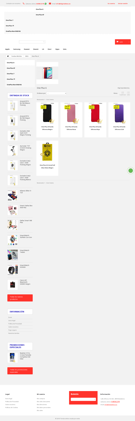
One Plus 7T (10, 26)
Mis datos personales (44, 407)
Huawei (27, 49)
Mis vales (40, 410)
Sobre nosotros (13, 327)
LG (43, 49)
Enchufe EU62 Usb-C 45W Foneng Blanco (25, 178)
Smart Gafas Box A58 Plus (26, 206)
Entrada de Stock (19, 95)
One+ (50, 49)
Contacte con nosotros (13, 3)
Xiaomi (35, 49)
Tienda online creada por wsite (70, 419)
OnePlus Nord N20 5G (13, 31)
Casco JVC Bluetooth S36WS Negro (25, 282)
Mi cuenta (41, 394)
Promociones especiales (17, 346)
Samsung (16, 49)
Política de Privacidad (15, 324)
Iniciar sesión (123, 3)
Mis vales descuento (43, 401)
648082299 (115, 402)
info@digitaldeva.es (111, 405)
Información (17, 311)
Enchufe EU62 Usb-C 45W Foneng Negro (25, 163)
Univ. (65, 49)
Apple (7, 49)
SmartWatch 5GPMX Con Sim (26, 236)
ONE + (27, 56)
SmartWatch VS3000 (24, 266)
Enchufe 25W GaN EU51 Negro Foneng (25, 133)
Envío (10, 317)
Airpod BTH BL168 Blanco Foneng (25, 103)
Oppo (57, 49)
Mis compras (41, 398)
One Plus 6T (40, 15)
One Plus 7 (9, 20)
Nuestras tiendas (13, 333)
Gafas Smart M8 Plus (26, 221)
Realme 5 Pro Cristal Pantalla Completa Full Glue (25, 356)
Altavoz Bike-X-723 (26, 192)
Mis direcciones (42, 404)
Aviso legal (11, 320)
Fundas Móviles (16, 56)
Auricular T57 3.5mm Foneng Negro (25, 148)
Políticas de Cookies (11, 407)
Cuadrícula (122, 93)
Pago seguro (12, 330)
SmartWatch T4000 (24, 251)
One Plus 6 (39, 9)
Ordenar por (41, 93)
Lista (128, 93)
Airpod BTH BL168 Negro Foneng (25, 118)
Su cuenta (111, 3)
